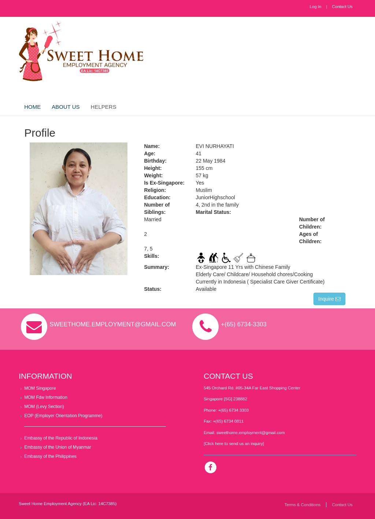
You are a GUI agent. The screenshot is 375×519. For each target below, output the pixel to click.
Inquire (329, 299)
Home (32, 107)
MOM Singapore (40, 388)
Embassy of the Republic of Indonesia (60, 438)
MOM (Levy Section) (44, 406)
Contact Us (342, 6)
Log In (316, 6)
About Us (65, 107)
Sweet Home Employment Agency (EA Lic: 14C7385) (67, 503)
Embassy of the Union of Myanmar (57, 447)
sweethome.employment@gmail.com (250, 432)
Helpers (103, 107)
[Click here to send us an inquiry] (234, 443)
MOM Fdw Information (45, 397)
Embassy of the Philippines (50, 456)
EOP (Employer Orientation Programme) (63, 415)
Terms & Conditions (302, 505)
